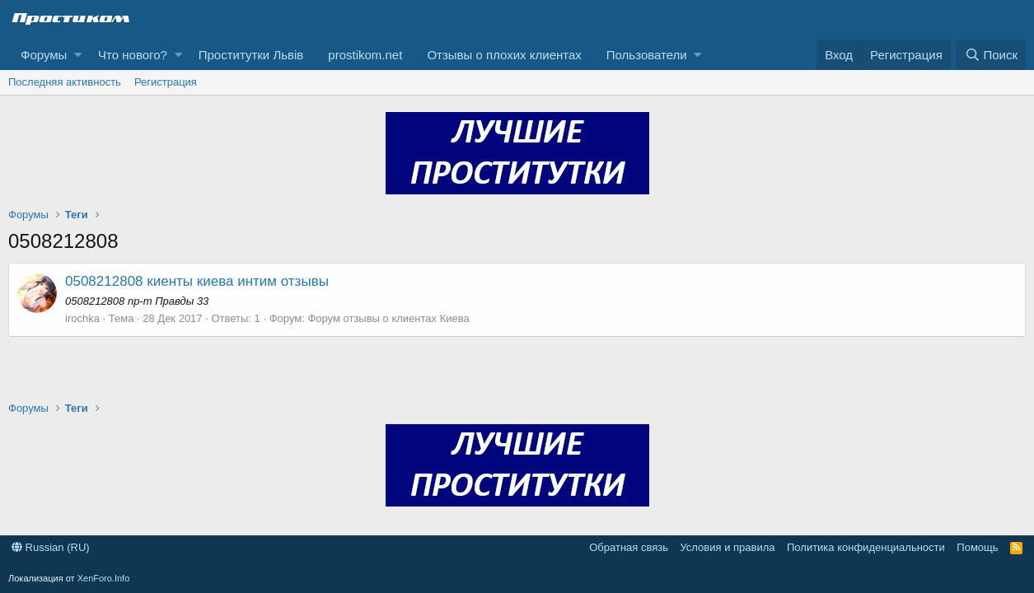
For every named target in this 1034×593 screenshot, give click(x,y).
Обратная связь (628, 547)
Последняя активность (64, 82)
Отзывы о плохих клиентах (504, 55)
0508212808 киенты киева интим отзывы (197, 281)
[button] (78, 55)
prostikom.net (365, 55)
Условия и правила (727, 547)
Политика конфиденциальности (866, 547)
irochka (82, 318)
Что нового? (132, 55)
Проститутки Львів (251, 55)
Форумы (44, 55)
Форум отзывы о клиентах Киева (388, 318)
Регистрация (165, 82)
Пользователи (646, 55)
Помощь (977, 547)
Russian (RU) (51, 547)
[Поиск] (991, 55)
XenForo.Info (103, 578)
